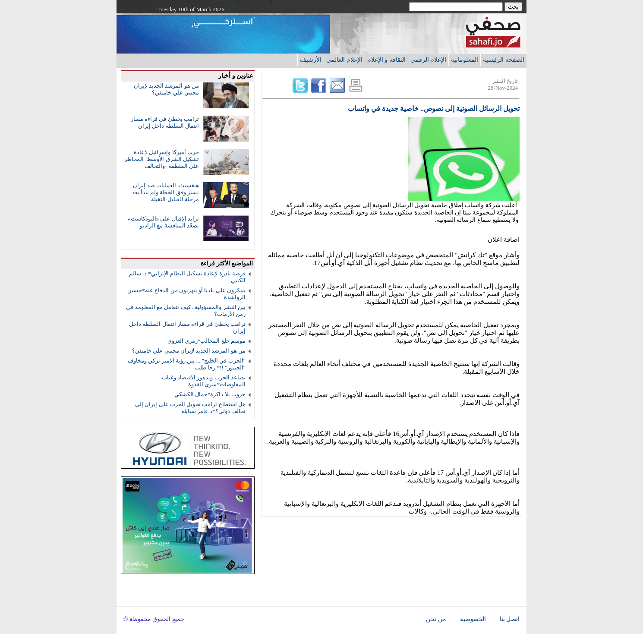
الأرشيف (311, 59)
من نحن (436, 619)
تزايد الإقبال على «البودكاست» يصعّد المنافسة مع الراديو (163, 222)
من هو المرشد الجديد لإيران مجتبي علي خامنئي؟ (166, 89)
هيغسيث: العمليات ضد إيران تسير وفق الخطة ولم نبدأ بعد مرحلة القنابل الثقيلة (165, 192)
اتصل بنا (510, 619)
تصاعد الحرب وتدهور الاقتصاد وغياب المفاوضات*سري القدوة (204, 381)
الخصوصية (473, 619)
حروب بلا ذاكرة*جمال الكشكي (210, 394)
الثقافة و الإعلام (386, 59)
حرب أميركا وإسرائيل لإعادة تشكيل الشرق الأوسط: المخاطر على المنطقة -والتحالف (161, 159)
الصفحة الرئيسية (503, 59)
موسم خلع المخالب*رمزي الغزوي (206, 341)
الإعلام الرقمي (428, 59)
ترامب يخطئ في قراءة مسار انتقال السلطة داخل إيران (165, 122)
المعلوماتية (464, 59)
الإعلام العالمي (344, 59)
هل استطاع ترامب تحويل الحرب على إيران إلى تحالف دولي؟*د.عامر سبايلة (190, 407)
